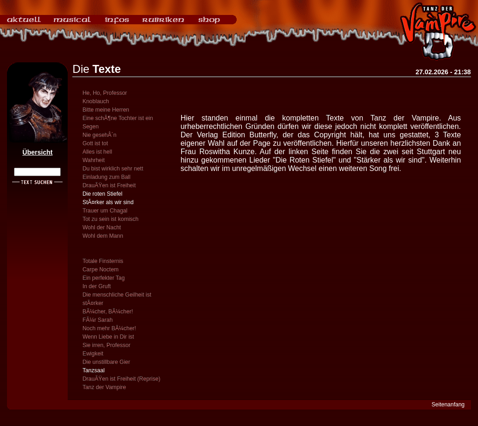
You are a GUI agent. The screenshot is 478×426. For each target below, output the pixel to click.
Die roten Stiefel (102, 194)
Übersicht (37, 152)
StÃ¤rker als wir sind (108, 202)
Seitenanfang (448, 404)
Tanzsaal (94, 370)
